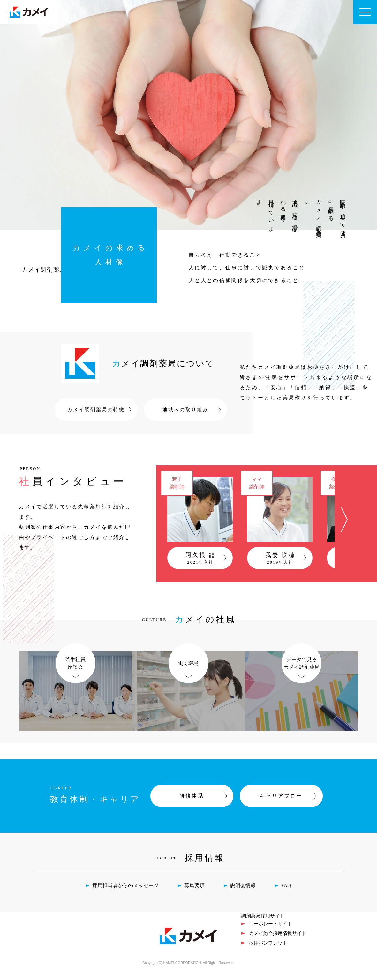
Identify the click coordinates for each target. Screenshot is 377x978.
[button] (344, 522)
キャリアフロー (281, 802)
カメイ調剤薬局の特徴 (96, 409)
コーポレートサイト (270, 929)
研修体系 (191, 802)
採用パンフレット (268, 948)
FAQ (286, 891)
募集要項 (194, 891)
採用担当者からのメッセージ (125, 891)
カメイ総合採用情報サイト (277, 939)
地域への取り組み (185, 409)
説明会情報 (243, 891)
